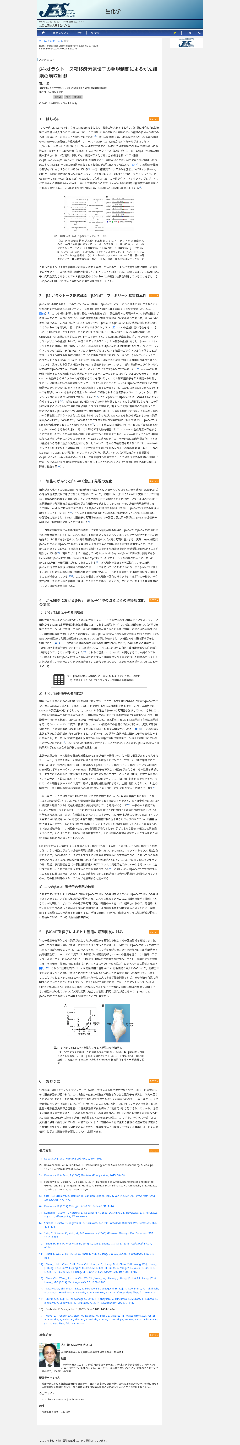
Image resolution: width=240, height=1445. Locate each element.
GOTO (154, 118)
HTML (58, 97)
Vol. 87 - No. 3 (55, 40)
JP (174, 33)
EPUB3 (77, 97)
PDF (68, 97)
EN (189, 33)
